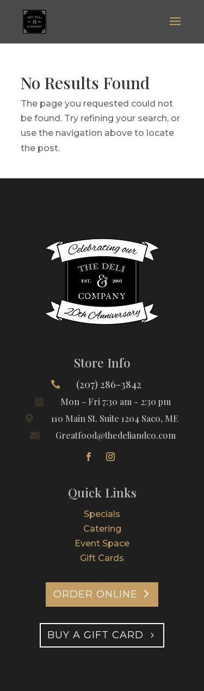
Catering (102, 529)
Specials (102, 514)
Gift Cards (102, 558)
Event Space (102, 543)
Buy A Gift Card (95, 635)
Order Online (95, 594)
